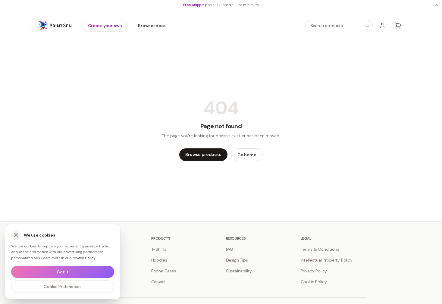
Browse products (203, 154)
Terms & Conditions (320, 249)
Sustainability (239, 271)
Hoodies (159, 260)
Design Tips (237, 260)
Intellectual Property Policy (327, 260)
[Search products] (339, 25)
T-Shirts (159, 249)
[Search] (367, 25)
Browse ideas (152, 25)
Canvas (158, 281)
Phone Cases (163, 271)
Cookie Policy (314, 281)
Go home (246, 154)
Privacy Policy (314, 271)
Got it (63, 272)
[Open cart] (398, 26)
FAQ (230, 249)
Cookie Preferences (62, 286)
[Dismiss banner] (437, 5)
